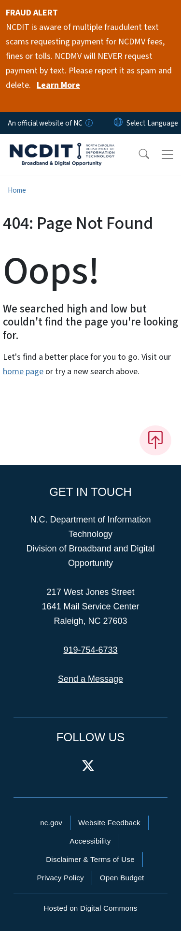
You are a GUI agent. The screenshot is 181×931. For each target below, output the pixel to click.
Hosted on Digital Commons (90, 908)
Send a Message (90, 679)
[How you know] (88, 123)
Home (17, 190)
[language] (152, 123)
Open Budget (122, 878)
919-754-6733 (90, 650)
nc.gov (51, 822)
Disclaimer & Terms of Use (90, 859)
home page (23, 372)
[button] (137, 154)
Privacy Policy (60, 878)
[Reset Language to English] (118, 123)
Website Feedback (109, 822)
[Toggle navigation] (167, 154)
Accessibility (90, 841)
